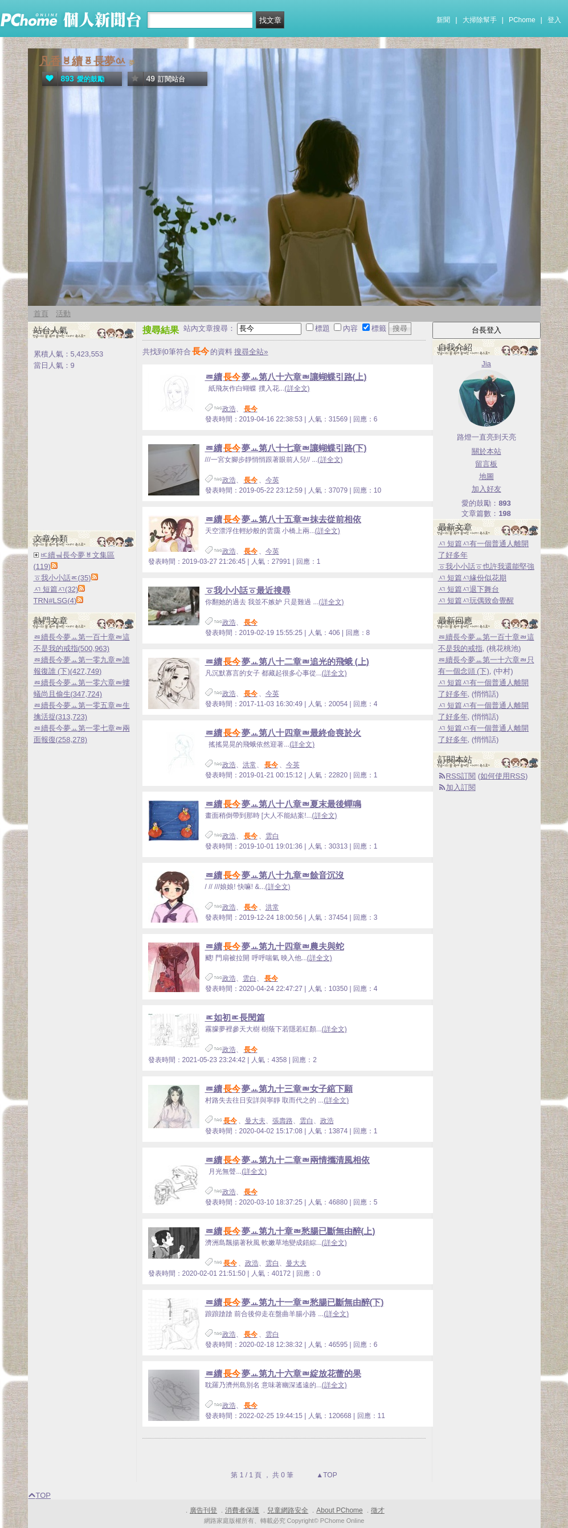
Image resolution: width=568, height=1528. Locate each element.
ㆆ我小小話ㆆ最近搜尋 (248, 590)
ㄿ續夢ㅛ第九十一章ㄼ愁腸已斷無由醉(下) (294, 1302)
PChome (522, 20)
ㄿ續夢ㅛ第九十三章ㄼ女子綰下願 (279, 1088)
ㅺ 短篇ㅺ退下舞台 (469, 589)
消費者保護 (242, 1510)
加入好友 (486, 489)
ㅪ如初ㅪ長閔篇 (235, 1017)
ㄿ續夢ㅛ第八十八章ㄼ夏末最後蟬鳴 (283, 804)
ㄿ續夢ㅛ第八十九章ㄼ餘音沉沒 (274, 875)
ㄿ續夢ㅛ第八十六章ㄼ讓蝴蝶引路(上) (286, 377)
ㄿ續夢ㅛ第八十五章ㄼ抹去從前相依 (283, 519)
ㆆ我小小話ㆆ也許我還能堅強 (486, 566)
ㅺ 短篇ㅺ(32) (56, 589)
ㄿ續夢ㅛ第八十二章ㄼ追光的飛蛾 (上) (287, 661)
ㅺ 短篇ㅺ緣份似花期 (472, 577)
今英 (272, 480)
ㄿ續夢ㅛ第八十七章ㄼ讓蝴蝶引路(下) (286, 448)
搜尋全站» (251, 351)
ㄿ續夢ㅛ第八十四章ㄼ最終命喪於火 (283, 733)
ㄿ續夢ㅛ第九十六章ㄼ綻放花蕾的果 (283, 1373)
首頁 (41, 313)
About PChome (339, 1510)
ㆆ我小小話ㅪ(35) (62, 577)
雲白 (272, 836)
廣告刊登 (203, 1510)
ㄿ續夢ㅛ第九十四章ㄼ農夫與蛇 (274, 946)
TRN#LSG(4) (55, 600)
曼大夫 (255, 1121)
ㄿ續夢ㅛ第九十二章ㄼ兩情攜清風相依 (287, 1160)
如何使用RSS (502, 776)
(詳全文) (297, 388)
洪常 (249, 765)
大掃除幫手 (480, 20)
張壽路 (282, 1121)
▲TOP (325, 1475)
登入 (554, 20)
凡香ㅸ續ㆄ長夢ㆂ (82, 61)
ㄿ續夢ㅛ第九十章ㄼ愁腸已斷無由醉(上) (290, 1231)
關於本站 (486, 451)
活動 (63, 313)
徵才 (378, 1510)
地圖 (486, 476)
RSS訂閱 (461, 776)
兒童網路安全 (287, 1510)
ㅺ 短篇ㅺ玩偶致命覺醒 (476, 600)
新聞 (443, 20)
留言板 (486, 464)
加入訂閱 (461, 787)
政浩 (229, 409)
